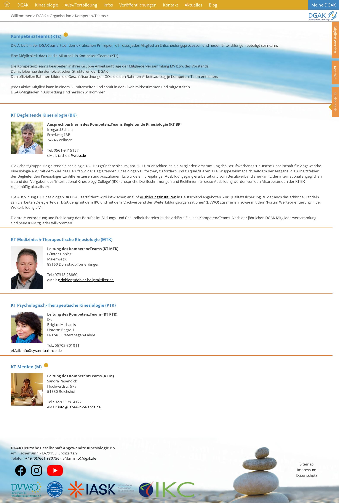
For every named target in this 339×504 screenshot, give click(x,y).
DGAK (23, 5)
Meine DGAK (323, 5)
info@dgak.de (84, 458)
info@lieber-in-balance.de (79, 406)
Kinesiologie (46, 5)
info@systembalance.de (42, 350)
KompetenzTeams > (92, 15)
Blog (213, 5)
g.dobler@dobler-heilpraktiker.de (86, 279)
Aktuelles (193, 5)
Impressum (306, 469)
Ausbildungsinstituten (158, 196)
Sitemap (306, 464)
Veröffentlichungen (138, 5)
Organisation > (62, 15)
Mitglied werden (335, 39)
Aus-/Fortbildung (81, 5)
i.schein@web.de (72, 155)
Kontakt (170, 5)
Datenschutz (306, 475)
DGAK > (42, 15)
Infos (108, 5)
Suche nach (335, 101)
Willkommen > (23, 15)
